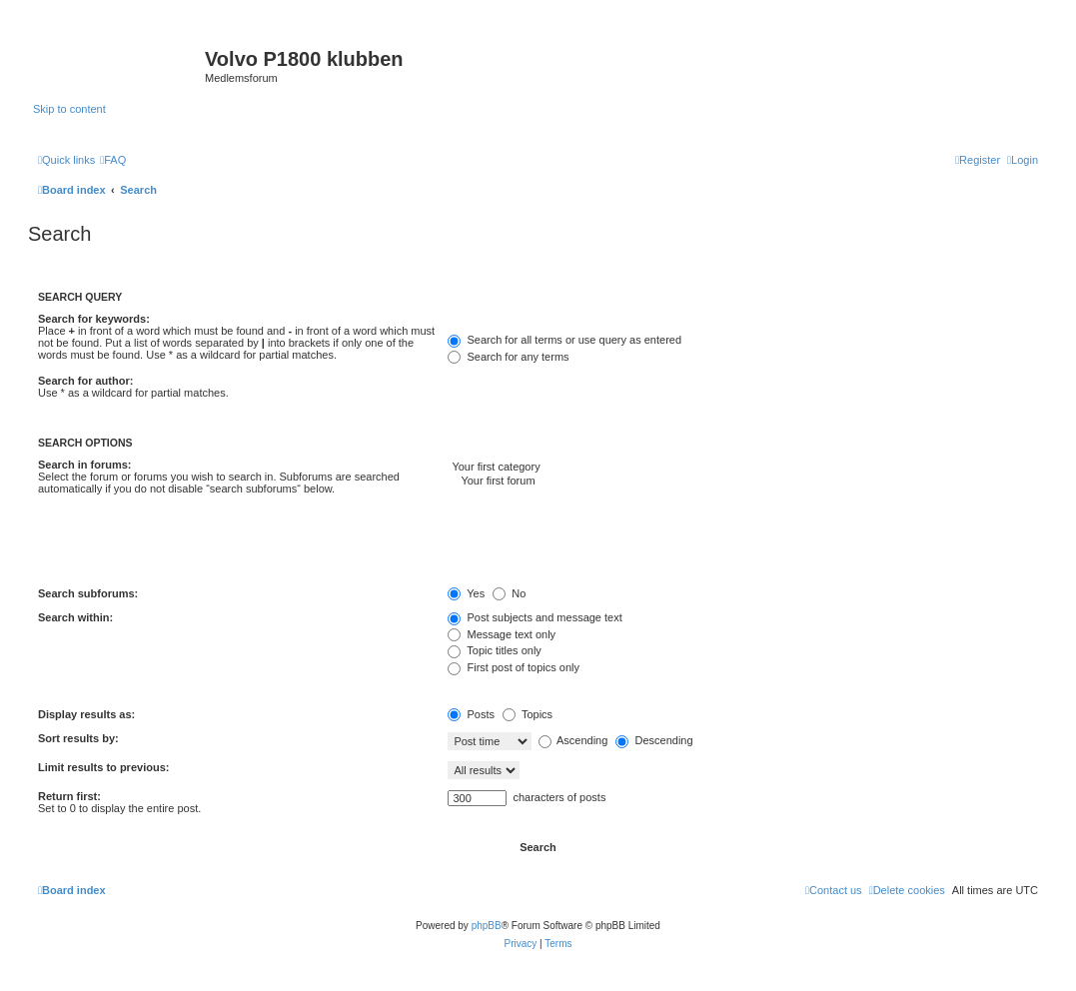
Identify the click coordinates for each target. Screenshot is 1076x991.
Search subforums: (88, 593)
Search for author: (85, 381)
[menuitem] (113, 160)
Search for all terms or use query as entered (564, 340)
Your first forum (743, 482)
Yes (466, 593)
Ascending (573, 740)
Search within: (75, 617)
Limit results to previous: (103, 767)
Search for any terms (508, 357)
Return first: (69, 796)
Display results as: (86, 714)
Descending (653, 740)
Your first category (743, 468)
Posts (471, 714)
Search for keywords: (94, 319)
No (509, 593)
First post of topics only (513, 667)
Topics (527, 714)
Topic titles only (494, 650)
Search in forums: (85, 465)
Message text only (501, 634)
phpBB (487, 925)
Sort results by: (78, 738)
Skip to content (69, 109)
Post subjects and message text (534, 617)
